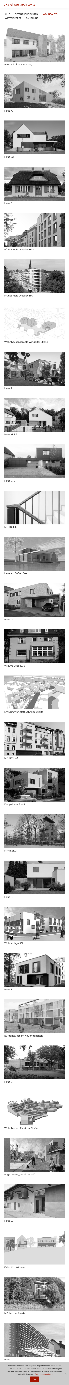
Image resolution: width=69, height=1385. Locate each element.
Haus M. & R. (11, 434)
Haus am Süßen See (15, 573)
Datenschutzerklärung (44, 1374)
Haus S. (8, 989)
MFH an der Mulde (14, 1313)
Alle (7, 14)
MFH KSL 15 (10, 527)
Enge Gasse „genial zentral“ (19, 1174)
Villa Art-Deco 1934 (14, 665)
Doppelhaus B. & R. (14, 804)
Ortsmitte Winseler (15, 1267)
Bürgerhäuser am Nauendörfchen (23, 1035)
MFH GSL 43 (11, 758)
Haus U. (8, 1082)
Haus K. (8, 110)
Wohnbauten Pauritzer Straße (21, 1128)
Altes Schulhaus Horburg (18, 64)
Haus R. (8, 388)
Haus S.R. (9, 481)
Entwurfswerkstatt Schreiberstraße (23, 712)
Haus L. (8, 1359)
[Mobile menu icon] (64, 4)
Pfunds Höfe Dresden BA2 (19, 249)
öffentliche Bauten (26, 14)
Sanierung (32, 18)
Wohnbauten (50, 14)
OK (34, 1379)
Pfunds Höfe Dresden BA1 (18, 295)
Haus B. (8, 203)
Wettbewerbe (13, 18)
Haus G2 (9, 157)
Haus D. (8, 619)
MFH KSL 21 (10, 850)
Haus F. (8, 897)
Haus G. (8, 1220)
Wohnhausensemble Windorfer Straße (26, 342)
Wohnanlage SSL (13, 943)
